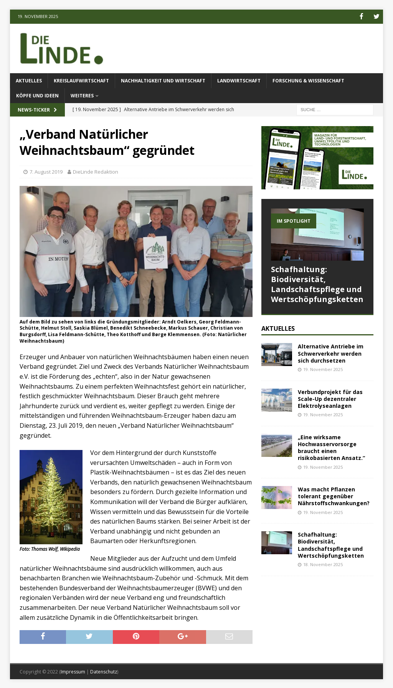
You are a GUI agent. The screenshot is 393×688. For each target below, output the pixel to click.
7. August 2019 (46, 171)
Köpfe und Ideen (37, 95)
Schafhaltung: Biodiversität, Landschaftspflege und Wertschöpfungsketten (317, 283)
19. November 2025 (323, 368)
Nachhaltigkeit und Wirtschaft (163, 80)
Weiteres (82, 95)
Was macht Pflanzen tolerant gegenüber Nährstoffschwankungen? (334, 495)
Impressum (73, 671)
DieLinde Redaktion (95, 171)
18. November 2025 (323, 563)
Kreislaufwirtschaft (81, 80)
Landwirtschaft (239, 80)
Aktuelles (29, 80)
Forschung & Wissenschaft (308, 80)
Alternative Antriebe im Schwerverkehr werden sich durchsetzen (330, 352)
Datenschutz (103, 671)
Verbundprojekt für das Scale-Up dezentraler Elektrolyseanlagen (330, 398)
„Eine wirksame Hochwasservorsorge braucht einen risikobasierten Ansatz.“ (331, 447)
